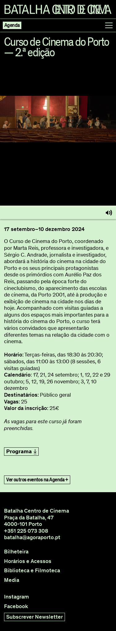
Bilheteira (16, 551)
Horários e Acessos (27, 561)
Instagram (16, 597)
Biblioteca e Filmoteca (32, 570)
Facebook (16, 606)
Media (11, 580)
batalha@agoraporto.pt (32, 537)
